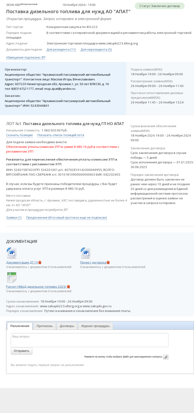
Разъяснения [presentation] (19, 326)
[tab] (20, 326)
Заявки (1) (14, 217)
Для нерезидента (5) (96, 49)
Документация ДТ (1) (22, 262)
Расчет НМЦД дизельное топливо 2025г (36, 286)
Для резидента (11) (61, 49)
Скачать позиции (19, 135)
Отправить (21, 351)
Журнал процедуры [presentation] (95, 326)
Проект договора (93, 262)
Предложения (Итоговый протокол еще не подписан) (66, 217)
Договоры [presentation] (67, 326)
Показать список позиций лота (60, 135)
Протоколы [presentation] (45, 326)
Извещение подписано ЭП (25, 57)
